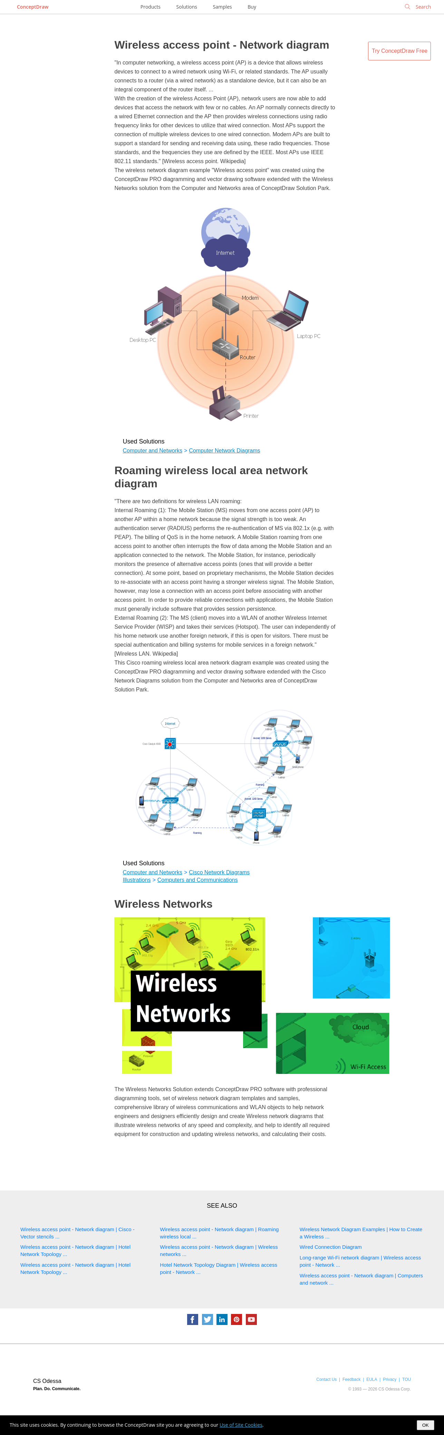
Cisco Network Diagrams (219, 872)
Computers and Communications (197, 880)
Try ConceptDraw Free (399, 51)
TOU (406, 1379)
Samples (222, 6)
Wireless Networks (163, 904)
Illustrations (137, 880)
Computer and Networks (152, 451)
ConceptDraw (32, 6)
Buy (252, 6)
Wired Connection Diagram (331, 1247)
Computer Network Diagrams (224, 451)
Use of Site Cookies (241, 1425)
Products (151, 6)
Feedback (351, 1379)
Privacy (389, 1379)
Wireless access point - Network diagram (221, 45)
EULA (371, 1379)
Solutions (186, 6)
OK (425, 1425)
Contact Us (326, 1379)
